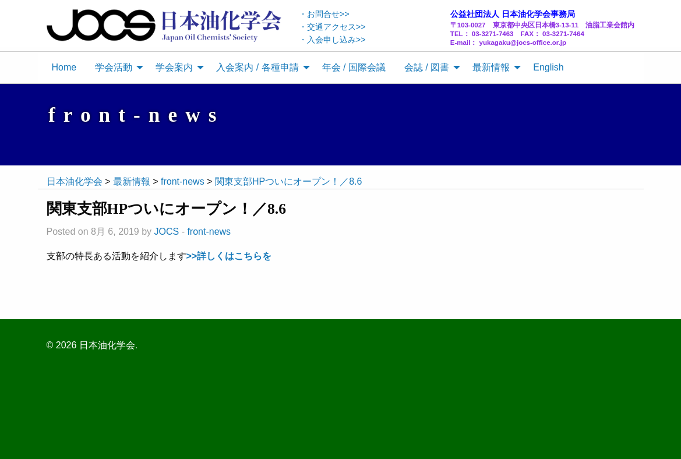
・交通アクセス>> (332, 26)
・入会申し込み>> (332, 39)
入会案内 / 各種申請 (257, 67)
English (548, 67)
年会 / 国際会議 (354, 67)
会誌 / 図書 (426, 67)
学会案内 (174, 67)
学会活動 (113, 67)
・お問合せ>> (324, 14)
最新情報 (491, 67)
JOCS (166, 231)
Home (64, 67)
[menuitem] (64, 68)
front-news (209, 231)
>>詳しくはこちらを (229, 256)
